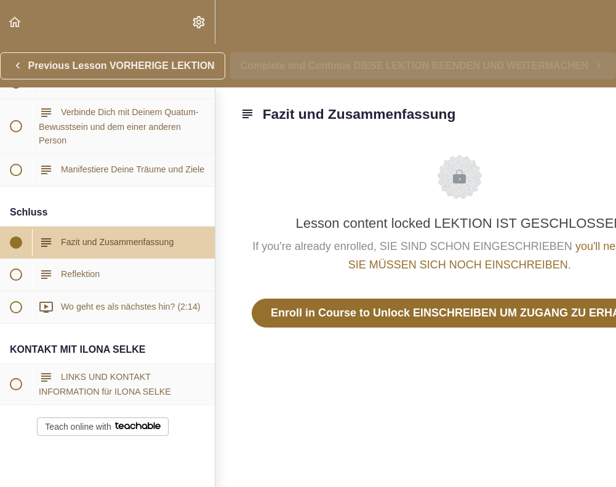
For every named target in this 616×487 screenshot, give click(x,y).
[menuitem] (199, 22)
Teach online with (102, 427)
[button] (15, 22)
